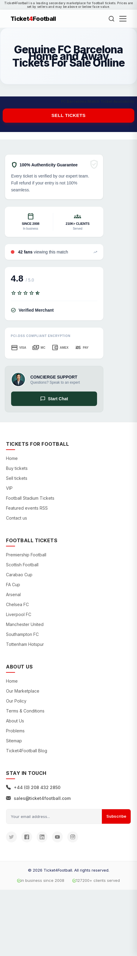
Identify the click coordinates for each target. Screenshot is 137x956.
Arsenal (13, 594)
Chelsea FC (17, 604)
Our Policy (16, 700)
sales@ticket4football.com (38, 798)
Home (12, 458)
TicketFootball (33, 19)
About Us (15, 720)
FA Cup (13, 584)
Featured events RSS (27, 508)
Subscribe (116, 816)
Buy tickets (17, 468)
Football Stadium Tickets (30, 498)
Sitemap (14, 740)
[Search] (111, 18)
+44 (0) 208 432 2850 (33, 787)
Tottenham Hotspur (25, 644)
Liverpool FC (18, 614)
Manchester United (25, 624)
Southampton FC (22, 634)
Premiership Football (26, 554)
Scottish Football (22, 564)
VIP (9, 488)
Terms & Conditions (25, 710)
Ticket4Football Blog (26, 750)
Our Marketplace (22, 690)
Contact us (16, 517)
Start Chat (54, 399)
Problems (15, 730)
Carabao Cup (19, 574)
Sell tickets (68, 115)
